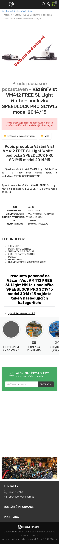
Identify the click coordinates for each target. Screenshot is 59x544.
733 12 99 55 (16, 491)
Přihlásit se (48, 3)
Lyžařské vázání (25, 11)
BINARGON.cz (50, 539)
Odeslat (44, 384)
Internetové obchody (13, 539)
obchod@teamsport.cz (21, 496)
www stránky (35, 539)
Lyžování (10, 11)
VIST (47, 136)
